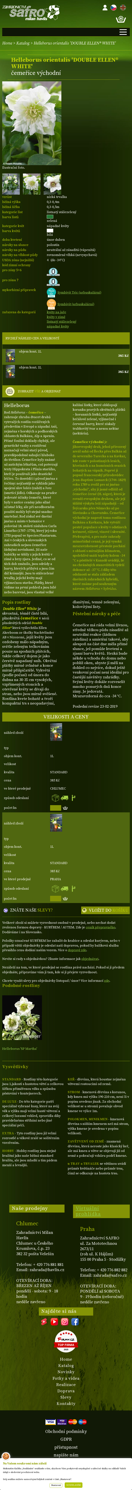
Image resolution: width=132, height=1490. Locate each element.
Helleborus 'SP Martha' (19, 1049)
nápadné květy (58, 326)
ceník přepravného (100, 927)
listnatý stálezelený (61, 322)
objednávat (89, 959)
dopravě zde (77, 950)
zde (106, 981)
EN (122, 7)
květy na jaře (56, 312)
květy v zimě (56, 317)
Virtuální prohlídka (88, 1211)
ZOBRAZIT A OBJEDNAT (39, 391)
